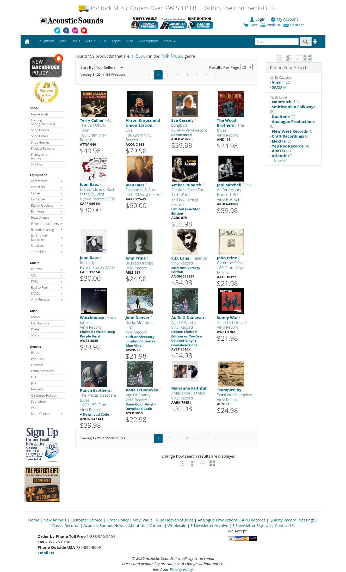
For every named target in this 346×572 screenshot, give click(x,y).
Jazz (33, 383)
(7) (283, 116)
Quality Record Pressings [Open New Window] (292, 519)
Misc (33, 311)
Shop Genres (40, 142)
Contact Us (285, 525)
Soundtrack (39, 401)
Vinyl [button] (62, 41)
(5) (291, 136)
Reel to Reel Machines (46, 237)
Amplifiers (46, 187)
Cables (46, 193)
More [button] (169, 41)
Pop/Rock (37, 359)
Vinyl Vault (142, 519)
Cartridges (46, 199)
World (35, 407)
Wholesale (177, 525)
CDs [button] (103, 41)
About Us (136, 525)
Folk (34, 377)
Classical (37, 365)
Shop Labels (39, 136)
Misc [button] (129, 41)
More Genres (46, 413)
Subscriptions (148, 41)
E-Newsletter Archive (40, 156)
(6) (292, 124)
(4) (279, 87)
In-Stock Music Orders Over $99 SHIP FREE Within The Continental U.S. (177, 8)
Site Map (37, 164)
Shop (34, 108)
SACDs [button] (90, 41)
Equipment (38, 175)
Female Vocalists (42, 371)
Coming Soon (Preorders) (43, 122)
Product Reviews (42, 148)
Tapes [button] (116, 41)
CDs (46, 275)
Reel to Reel (46, 287)
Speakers (46, 245)
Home (33, 519)
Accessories (46, 181)
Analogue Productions (218, 519)
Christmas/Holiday (44, 395)
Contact (294, 24)
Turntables (46, 252)
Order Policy (117, 519)
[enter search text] (277, 41)
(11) (285, 101)
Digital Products (46, 205)
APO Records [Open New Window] (253, 519)
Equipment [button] (46, 41)
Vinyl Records (46, 299)
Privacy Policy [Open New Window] (181, 569)
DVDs (46, 281)
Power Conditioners (46, 224)
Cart (250, 24)
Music (34, 263)
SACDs (46, 293)
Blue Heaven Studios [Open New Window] (175, 519)
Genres (35, 347)
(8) (292, 109)
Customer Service (86, 519)
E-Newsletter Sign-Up (251, 525)
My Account (284, 19)
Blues (35, 352)
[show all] (280, 160)
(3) (282, 155)
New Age (37, 389)
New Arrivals (39, 114)
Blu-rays (46, 269)
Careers (156, 525)
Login (258, 19)
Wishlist (271, 24)
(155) (281, 82)
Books (35, 317)
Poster (35, 329)
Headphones (46, 217)
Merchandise (40, 323)
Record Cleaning (46, 229)
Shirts (35, 335)
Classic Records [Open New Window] (65, 525)
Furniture (46, 211)
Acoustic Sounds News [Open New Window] (103, 525)
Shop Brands (40, 130)
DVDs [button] (76, 41)
